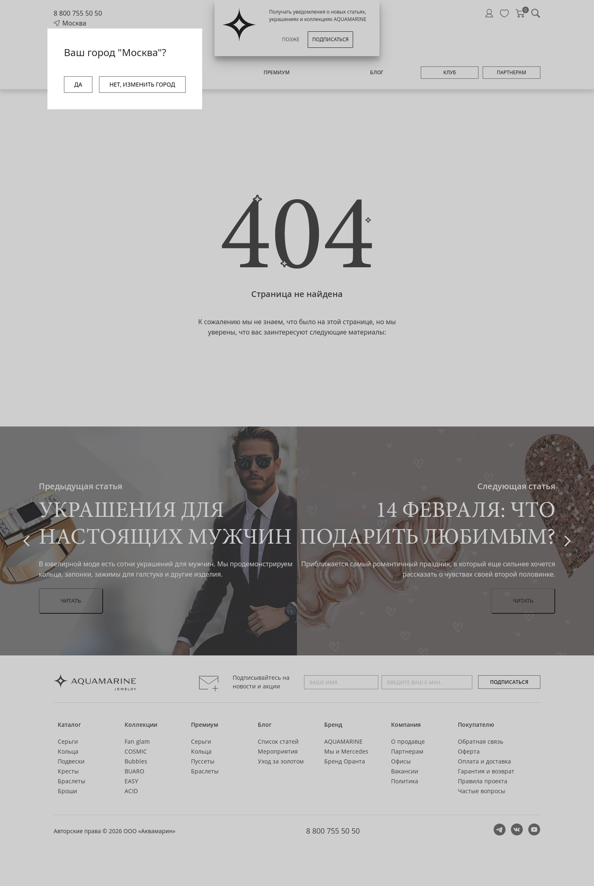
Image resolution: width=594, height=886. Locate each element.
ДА (78, 84)
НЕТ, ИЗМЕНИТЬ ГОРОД (142, 84)
